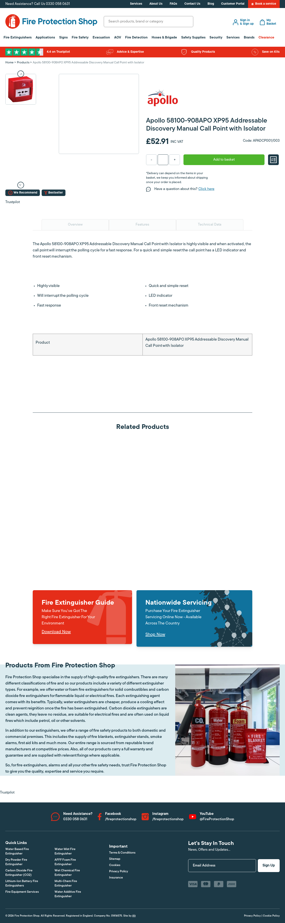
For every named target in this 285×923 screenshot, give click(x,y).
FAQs (173, 4)
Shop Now (155, 634)
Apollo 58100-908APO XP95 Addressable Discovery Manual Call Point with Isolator (88, 62)
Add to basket (224, 160)
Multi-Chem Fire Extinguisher (66, 883)
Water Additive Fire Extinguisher (68, 894)
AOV (117, 37)
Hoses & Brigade (164, 37)
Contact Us (192, 4)
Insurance (116, 877)
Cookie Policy (271, 916)
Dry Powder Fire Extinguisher (16, 862)
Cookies (114, 865)
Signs (63, 37)
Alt (134, 916)
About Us (156, 4)
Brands (249, 37)
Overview (75, 224)
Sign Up (269, 865)
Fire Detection (136, 37)
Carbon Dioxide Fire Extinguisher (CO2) (19, 873)
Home (9, 62)
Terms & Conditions (122, 852)
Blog (211, 4)
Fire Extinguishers (18, 37)
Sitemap (114, 859)
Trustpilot (12, 202)
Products (23, 62)
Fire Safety (80, 37)
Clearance (266, 37)
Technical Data (209, 224)
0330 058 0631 (58, 4)
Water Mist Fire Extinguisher (65, 851)
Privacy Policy (118, 871)
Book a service (264, 4)
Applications (45, 37)
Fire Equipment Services (22, 892)
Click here (206, 189)
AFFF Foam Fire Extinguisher (65, 862)
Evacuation (101, 37)
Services (136, 4)
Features (142, 224)
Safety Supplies (193, 37)
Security (216, 37)
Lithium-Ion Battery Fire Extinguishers (21, 883)
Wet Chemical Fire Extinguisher (67, 873)
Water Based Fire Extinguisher (17, 851)
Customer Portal (232, 4)
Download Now (56, 632)
